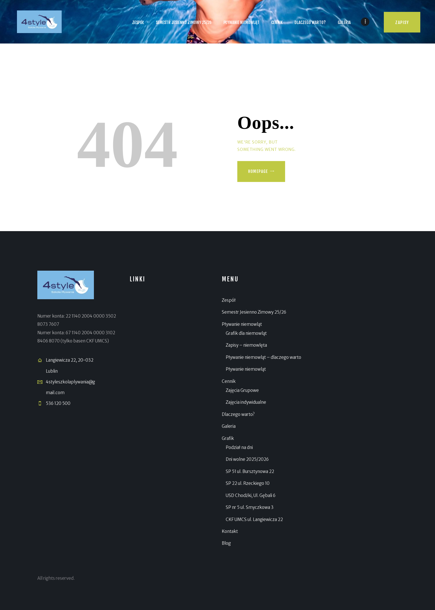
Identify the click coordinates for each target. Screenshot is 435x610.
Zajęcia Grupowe (242, 390)
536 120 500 (58, 403)
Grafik (228, 438)
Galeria (229, 426)
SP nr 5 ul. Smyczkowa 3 (250, 507)
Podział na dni (239, 447)
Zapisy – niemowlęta (246, 345)
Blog (226, 543)
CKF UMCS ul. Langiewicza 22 (254, 519)
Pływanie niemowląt (242, 324)
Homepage (258, 171)
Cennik (229, 381)
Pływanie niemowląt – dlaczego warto (263, 357)
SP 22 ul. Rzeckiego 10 (248, 483)
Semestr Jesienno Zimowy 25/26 (254, 312)
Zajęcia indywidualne (246, 402)
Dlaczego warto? (238, 414)
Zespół (229, 300)
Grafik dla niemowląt (246, 333)
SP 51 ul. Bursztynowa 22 (250, 471)
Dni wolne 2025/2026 (247, 459)
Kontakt (230, 531)
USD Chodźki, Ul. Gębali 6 (250, 495)
